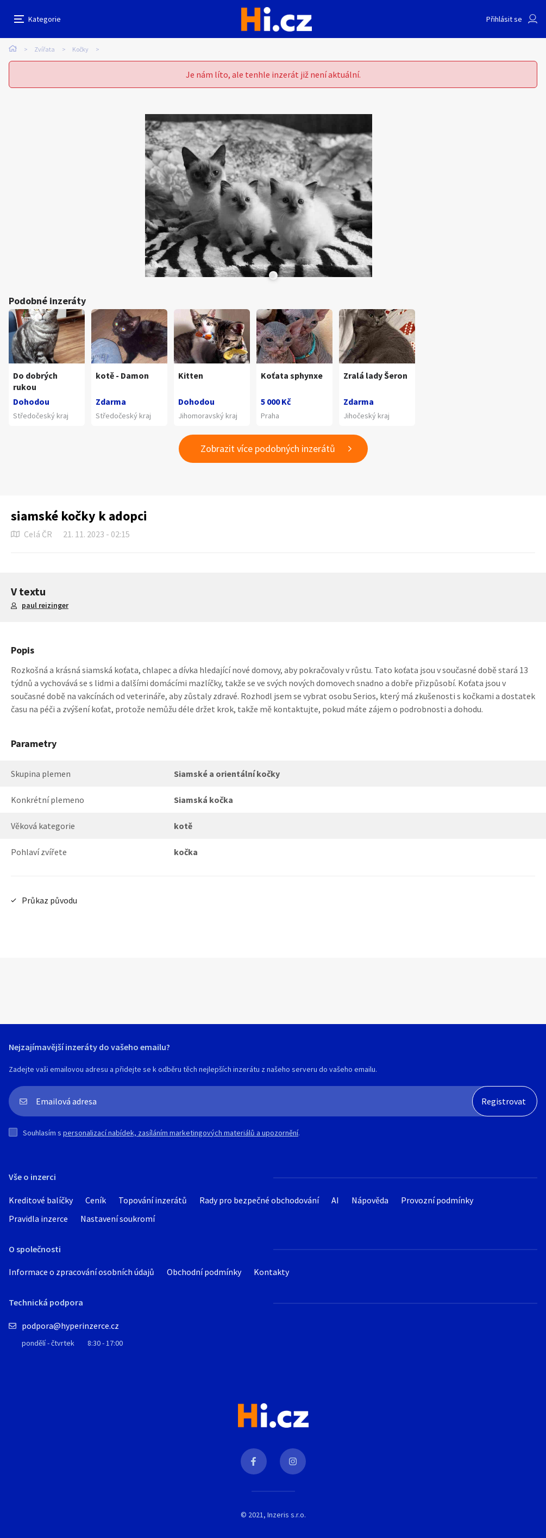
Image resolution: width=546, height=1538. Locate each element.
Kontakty (271, 1271)
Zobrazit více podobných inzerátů (267, 448)
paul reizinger (45, 605)
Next (272, 275)
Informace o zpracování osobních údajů (81, 1271)
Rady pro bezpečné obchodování (259, 1200)
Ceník (95, 1200)
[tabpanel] (259, 195)
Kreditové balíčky (41, 1200)
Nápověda (370, 1200)
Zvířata (44, 49)
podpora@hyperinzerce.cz (70, 1325)
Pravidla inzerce (38, 1218)
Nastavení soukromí (117, 1218)
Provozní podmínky (437, 1200)
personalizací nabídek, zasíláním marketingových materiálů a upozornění (180, 1133)
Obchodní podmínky (204, 1271)
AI (335, 1200)
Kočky (80, 49)
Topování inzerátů (152, 1200)
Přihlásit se (504, 19)
